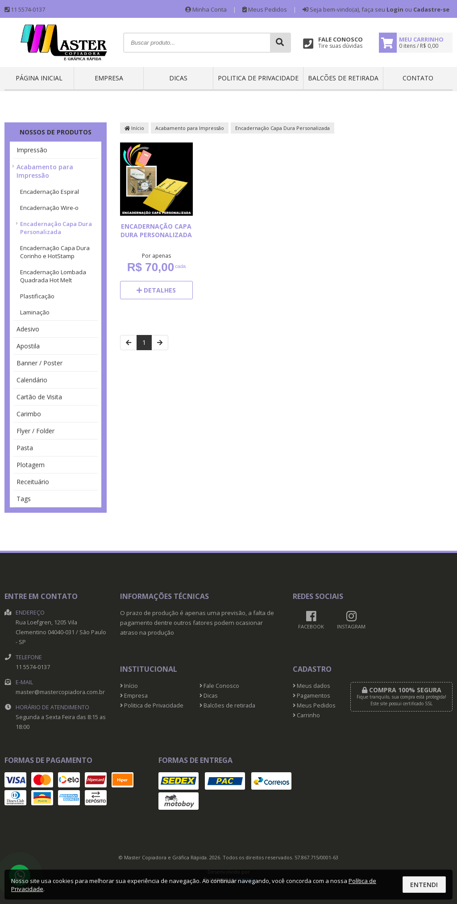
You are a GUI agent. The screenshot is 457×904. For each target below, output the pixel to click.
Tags (24, 498)
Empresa (109, 78)
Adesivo (28, 329)
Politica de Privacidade (258, 78)
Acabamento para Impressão (45, 171)
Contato (418, 78)
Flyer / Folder (35, 431)
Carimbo (29, 414)
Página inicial (39, 78)
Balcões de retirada (343, 78)
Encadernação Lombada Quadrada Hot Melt (53, 276)
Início (134, 128)
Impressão (32, 150)
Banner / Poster (39, 363)
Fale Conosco (219, 686)
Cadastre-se (431, 9)
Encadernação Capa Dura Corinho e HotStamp (55, 252)
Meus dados (311, 686)
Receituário (33, 481)
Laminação (35, 312)
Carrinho (306, 715)
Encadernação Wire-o (49, 208)
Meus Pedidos (264, 9)
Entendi (424, 884)
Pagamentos (311, 695)
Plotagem (31, 464)
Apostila (28, 346)
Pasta (25, 448)
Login (394, 9)
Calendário (32, 380)
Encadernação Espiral (49, 192)
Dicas (178, 78)
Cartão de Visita (39, 397)
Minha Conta (206, 9)
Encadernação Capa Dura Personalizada (56, 228)
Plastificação (37, 296)
